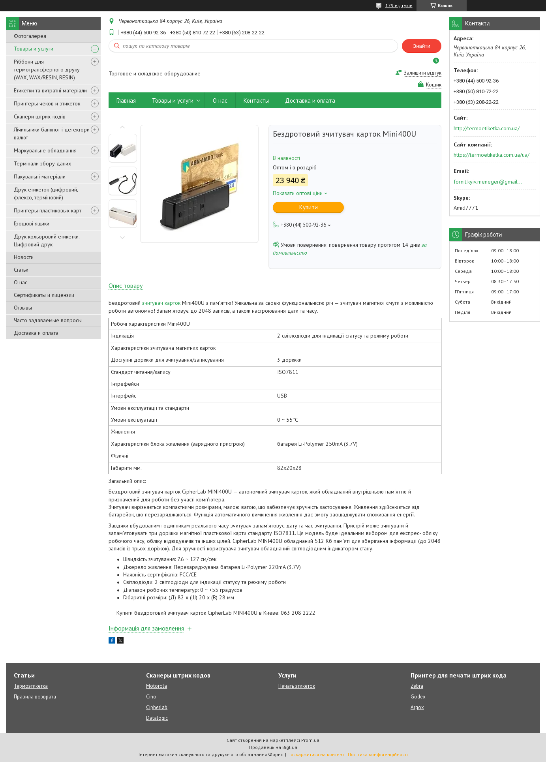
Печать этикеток (296, 686)
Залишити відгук (422, 72)
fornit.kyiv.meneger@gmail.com (488, 181)
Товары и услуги (33, 48)
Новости (24, 257)
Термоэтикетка (31, 686)
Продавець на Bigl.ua (273, 747)
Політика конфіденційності (378, 754)
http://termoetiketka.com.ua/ (487, 128)
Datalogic (157, 718)
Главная (126, 100)
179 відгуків (399, 5)
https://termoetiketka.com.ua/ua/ (491, 154)
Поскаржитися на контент (315, 754)
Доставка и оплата (36, 332)
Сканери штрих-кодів (40, 116)
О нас (20, 282)
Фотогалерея (30, 35)
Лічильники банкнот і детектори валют (52, 133)
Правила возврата (35, 696)
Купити (308, 207)
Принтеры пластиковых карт (47, 210)
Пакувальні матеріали (40, 176)
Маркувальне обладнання (45, 150)
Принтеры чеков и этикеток (47, 103)
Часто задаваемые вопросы (48, 320)
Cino (151, 696)
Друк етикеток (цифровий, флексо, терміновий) (46, 193)
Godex (418, 696)
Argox (417, 707)
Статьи (21, 269)
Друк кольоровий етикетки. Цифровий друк (46, 240)
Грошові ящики (31, 223)
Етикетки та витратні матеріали (50, 90)
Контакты (256, 100)
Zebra (417, 686)
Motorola (156, 686)
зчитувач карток (161, 302)
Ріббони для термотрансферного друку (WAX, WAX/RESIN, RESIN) (47, 69)
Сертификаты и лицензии (44, 294)
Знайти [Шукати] (421, 46)
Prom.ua (310, 740)
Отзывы (23, 307)
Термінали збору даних (42, 163)
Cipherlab (156, 707)
